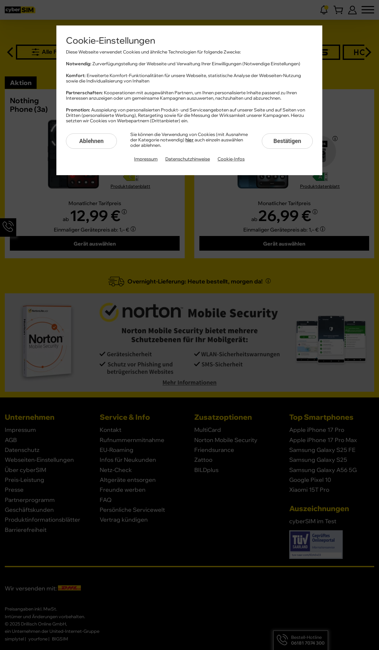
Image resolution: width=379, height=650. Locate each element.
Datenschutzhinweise (187, 159)
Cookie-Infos (231, 159)
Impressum (146, 159)
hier (189, 140)
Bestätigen (287, 141)
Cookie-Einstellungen (110, 41)
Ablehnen (91, 141)
